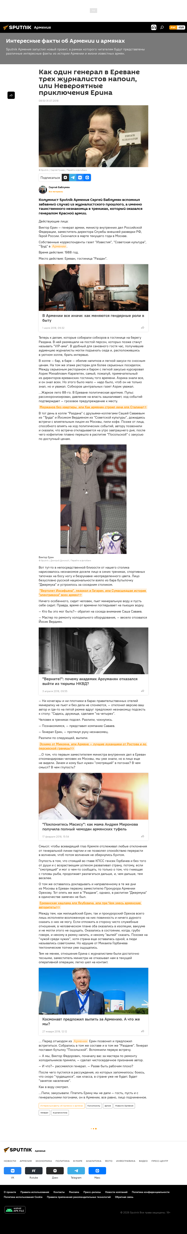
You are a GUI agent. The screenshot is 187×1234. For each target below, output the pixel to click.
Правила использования (34, 1192)
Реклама (74, 1192)
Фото (108, 1160)
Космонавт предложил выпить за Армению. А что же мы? (91, 1021)
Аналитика (93, 1160)
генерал (44, 1112)
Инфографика (125, 1160)
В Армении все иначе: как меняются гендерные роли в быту (93, 318)
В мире (77, 1160)
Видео (143, 1160)
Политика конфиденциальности (150, 1192)
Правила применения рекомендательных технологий (79, 1197)
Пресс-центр (159, 1160)
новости (10, 1160)
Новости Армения (124, 1105)
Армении (59, 246)
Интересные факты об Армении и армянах (61, 1105)
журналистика (60, 1112)
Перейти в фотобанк (77, 170)
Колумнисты (93, 1105)
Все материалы (56, 191)
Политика (63, 1160)
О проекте (10, 1192)
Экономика (43, 1160)
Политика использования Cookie (23, 1197)
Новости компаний (116, 1192)
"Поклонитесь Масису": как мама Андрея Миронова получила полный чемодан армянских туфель (90, 826)
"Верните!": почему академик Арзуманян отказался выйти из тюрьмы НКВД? (90, 681)
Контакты (59, 1192)
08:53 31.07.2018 (48, 100)
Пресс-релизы (92, 1192)
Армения (26, 1160)
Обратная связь (124, 1197)
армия (108, 1105)
